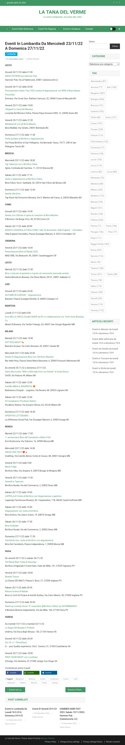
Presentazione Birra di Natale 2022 (21, 251)
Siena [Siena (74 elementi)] (95, 262)
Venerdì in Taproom (14, 481)
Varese (55, 683)
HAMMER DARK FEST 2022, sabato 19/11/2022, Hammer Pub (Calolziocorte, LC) (72, 714)
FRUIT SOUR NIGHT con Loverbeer (21, 657)
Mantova (11, 683)
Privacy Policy (50, 742)
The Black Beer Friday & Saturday (20, 562)
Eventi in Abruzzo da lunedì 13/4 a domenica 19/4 (105, 331)
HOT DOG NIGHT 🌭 (14, 342)
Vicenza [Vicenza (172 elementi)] (97, 310)
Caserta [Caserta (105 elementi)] (97, 111)
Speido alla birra (12, 193)
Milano (23, 683)
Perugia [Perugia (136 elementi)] (97, 232)
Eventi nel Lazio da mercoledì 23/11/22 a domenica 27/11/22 (17, 690)
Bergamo (20, 679)
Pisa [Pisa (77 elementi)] (112, 232)
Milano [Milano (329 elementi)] (97, 190)
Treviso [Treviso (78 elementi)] (96, 280)
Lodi (75, 679)
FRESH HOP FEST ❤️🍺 (16, 452)
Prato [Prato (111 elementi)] (96, 238)
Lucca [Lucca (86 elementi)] (112, 172)
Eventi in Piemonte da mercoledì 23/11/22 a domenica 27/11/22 (76, 690)
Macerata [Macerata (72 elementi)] (97, 178)
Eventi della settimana (22, 29)
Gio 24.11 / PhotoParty (16, 642)
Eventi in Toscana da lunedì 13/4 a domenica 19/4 (105, 360)
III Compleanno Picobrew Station (20, 401)
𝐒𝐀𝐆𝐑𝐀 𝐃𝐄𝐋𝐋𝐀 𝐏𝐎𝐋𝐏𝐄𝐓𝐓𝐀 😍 (20, 386)
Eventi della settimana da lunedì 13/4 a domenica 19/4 (106, 341)
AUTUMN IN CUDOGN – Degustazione (23, 295)
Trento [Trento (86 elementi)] (112, 274)
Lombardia (11, 54)
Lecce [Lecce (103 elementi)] (96, 159)
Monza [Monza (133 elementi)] (97, 202)
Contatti (89, 29)
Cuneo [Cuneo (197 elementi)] (96, 123)
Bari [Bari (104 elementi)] (111, 87)
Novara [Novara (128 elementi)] (97, 214)
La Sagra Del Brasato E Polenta (19, 628)
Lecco (66, 679)
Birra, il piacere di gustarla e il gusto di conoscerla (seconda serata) (37, 273)
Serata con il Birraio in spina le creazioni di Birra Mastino (31, 215)
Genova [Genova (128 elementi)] (97, 153)
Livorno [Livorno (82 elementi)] (96, 172)
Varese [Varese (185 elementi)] (97, 292)
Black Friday (11, 467)
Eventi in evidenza (71, 29)
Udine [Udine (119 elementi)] (96, 286)
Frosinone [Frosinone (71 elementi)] (98, 147)
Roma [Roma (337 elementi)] (96, 250)
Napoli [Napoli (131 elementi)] (96, 208)
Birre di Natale (12, 525)
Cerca (92, 41)
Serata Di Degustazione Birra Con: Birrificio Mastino (29, 357)
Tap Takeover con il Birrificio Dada (21, 164)
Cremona (54, 679)
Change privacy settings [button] (70, 742)
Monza (34, 683)
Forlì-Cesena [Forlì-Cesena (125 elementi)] (99, 141)
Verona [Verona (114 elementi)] (97, 304)
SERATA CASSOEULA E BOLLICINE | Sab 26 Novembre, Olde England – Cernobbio (43, 230)
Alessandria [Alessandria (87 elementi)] (98, 81)
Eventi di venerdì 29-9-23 (44, 709)
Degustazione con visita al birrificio (21, 511)
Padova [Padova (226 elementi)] (97, 220)
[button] (14, 673)
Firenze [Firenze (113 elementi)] (97, 135)
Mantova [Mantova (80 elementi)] (97, 184)
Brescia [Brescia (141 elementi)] (97, 105)
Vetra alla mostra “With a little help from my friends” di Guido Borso (37, 371)
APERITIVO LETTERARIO (16, 415)
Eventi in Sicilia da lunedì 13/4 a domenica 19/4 (104, 370)
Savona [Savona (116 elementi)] (97, 256)
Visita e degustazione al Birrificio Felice (23, 179)
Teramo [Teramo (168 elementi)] (97, 268)
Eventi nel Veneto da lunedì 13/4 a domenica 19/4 (105, 350)
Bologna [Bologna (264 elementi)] (97, 99)
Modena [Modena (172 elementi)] (97, 196)
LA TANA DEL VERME (62, 12)
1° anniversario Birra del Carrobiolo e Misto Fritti (28, 437)
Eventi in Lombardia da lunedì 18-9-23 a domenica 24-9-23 (16, 712)
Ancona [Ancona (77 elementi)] (96, 87)
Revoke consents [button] (113, 742)
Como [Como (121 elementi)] (111, 117)
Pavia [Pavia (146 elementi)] (111, 226)
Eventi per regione (47, 29)
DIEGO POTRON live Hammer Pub (21, 76)
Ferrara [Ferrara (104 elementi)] (97, 129)
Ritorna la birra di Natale (16, 591)
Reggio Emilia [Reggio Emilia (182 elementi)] (100, 244)
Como (42, 679)
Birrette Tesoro (12, 576)
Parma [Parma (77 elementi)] (96, 226)
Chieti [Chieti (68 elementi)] (96, 117)
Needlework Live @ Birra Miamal (20, 124)
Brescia (32, 679)
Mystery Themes (47, 738)
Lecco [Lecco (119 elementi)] (96, 165)
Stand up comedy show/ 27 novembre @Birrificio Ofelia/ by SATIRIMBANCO (41, 606)
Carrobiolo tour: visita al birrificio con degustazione (29, 540)
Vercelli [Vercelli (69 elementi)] (96, 298)
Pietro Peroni (33, 59)
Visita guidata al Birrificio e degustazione (24, 138)
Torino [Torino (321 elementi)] (96, 274)
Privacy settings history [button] (92, 742)
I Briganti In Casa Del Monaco (19, 109)
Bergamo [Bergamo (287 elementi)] (98, 93)
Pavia (44, 683)
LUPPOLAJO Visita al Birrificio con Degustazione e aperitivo (33, 496)
